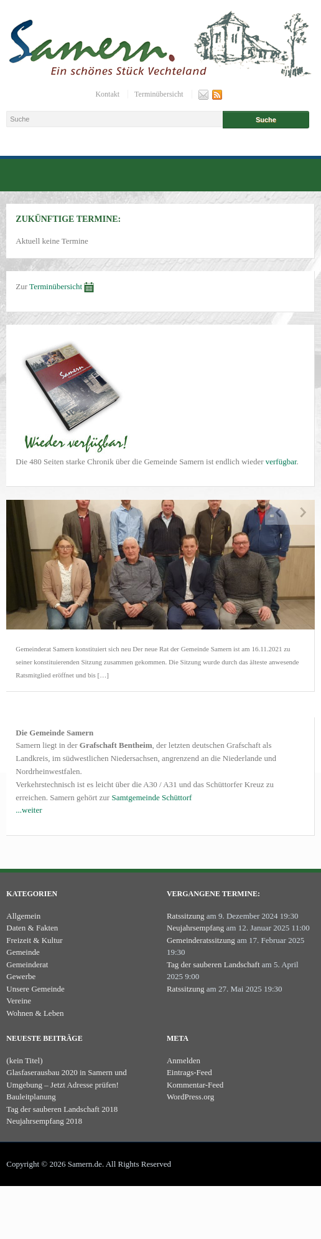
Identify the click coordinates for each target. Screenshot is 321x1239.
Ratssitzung (186, 916)
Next (302, 512)
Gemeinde (22, 952)
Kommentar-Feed (195, 1084)
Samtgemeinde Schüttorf (151, 797)
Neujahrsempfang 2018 (44, 1121)
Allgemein (23, 916)
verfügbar (281, 461)
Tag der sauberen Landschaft (213, 964)
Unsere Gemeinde (35, 988)
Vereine (18, 1000)
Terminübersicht (158, 94)
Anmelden (183, 1060)
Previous (277, 512)
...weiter (29, 810)
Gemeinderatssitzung (201, 940)
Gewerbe (20, 976)
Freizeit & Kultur (34, 940)
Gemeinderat (27, 964)
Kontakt (107, 94)
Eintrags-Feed (189, 1072)
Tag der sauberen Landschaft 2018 (62, 1109)
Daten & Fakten (32, 927)
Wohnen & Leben (34, 1013)
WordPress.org (190, 1096)
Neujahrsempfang (195, 927)
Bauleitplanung (30, 1096)
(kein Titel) (24, 1060)
